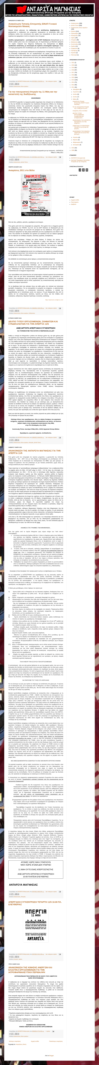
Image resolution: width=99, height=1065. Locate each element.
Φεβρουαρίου (77, 142)
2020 (73, 65)
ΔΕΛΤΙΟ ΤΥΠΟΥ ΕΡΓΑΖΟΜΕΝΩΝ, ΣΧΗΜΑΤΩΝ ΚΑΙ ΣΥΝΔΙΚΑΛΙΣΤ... (78, 116)
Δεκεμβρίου (76, 89)
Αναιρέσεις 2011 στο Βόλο (21, 170)
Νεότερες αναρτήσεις (15, 1041)
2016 (73, 75)
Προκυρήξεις (74, 33)
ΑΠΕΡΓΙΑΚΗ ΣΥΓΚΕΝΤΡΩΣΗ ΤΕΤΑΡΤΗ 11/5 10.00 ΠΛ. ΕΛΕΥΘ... (81, 127)
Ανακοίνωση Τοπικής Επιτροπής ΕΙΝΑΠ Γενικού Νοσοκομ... (81, 103)
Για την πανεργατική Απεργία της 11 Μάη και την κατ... (81, 107)
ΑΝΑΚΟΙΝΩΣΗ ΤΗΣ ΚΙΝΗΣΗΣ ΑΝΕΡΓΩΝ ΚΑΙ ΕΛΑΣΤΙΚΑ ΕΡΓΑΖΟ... (81, 133)
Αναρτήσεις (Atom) (21, 1044)
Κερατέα (73, 52)
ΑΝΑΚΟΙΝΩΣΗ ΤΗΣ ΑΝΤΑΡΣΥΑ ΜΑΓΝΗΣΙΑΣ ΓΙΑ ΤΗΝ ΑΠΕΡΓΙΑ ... (81, 122)
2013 (73, 82)
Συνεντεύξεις (74, 44)
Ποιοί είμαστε (74, 202)
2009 (73, 150)
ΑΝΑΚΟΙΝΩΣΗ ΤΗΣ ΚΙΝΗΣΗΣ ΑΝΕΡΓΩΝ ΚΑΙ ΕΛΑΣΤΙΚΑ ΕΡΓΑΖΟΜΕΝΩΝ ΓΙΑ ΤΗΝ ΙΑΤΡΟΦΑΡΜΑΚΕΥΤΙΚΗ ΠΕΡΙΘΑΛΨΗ (30, 969)
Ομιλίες (73, 46)
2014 (73, 80)
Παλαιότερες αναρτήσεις (56, 1041)
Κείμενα (73, 31)
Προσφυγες (74, 50)
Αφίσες (20, 959)
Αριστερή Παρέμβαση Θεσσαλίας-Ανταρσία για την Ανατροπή (80, 160)
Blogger (51, 1055)
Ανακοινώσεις (17, 162)
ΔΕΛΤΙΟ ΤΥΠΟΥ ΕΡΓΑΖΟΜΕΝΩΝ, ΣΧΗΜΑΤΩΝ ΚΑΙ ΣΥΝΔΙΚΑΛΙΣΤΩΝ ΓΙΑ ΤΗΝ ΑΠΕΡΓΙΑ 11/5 (33, 322)
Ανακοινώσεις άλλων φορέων (21, 86)
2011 (73, 87)
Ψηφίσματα (74, 48)
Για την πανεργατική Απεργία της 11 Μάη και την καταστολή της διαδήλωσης (32, 93)
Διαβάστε (73, 204)
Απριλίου (75, 137)
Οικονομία (74, 55)
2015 (73, 77)
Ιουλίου (75, 94)
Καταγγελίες (74, 35)
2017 (73, 72)
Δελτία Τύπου (24, 162)
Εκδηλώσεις (32, 313)
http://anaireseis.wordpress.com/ (54, 300)
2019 (73, 67)
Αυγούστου (76, 92)
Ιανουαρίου (76, 144)
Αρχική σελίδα (35, 1041)
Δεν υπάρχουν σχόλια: (51, 81)
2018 (73, 70)
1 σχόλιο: (48, 1031)
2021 (73, 62)
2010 (73, 148)
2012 (73, 85)
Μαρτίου (75, 140)
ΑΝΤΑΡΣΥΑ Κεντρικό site (78, 158)
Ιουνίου (75, 97)
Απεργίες (31, 442)
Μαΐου (75, 99)
